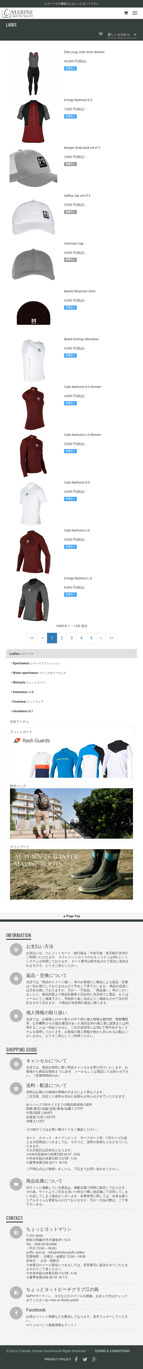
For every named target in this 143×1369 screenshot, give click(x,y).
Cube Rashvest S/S (77, 482)
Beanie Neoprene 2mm (79, 291)
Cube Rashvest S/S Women (82, 387)
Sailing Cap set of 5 (77, 195)
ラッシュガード (71, 754)
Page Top (71, 916)
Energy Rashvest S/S (78, 100)
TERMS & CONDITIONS (112, 1351)
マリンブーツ (71, 872)
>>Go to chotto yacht (64, 1300)
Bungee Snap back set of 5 (82, 147)
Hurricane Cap (74, 243)
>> (111, 638)
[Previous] (42, 638)
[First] (32, 638)
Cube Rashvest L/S (77, 530)
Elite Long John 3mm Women (84, 52)
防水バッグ (71, 811)
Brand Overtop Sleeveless (81, 339)
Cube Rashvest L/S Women (82, 435)
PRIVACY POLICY (58, 1359)
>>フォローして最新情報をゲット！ (51, 1325)
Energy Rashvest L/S (78, 578)
